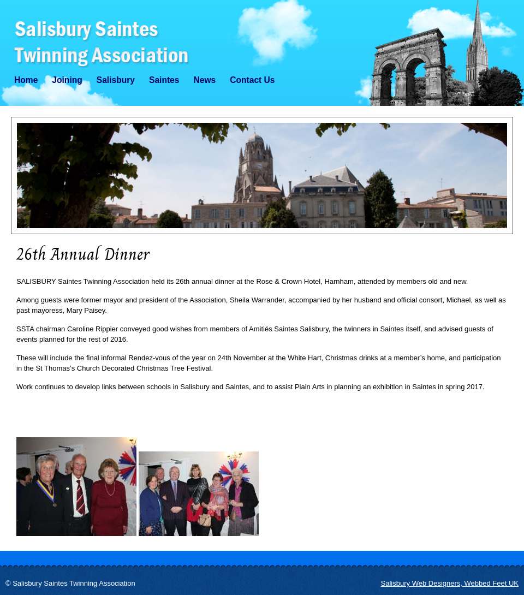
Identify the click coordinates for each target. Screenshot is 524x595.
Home (26, 80)
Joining (67, 80)
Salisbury (116, 80)
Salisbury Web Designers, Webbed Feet (450, 583)
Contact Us (252, 80)
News (204, 80)
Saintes (164, 80)
